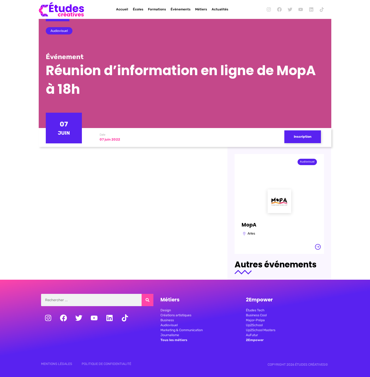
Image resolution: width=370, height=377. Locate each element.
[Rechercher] (147, 300)
